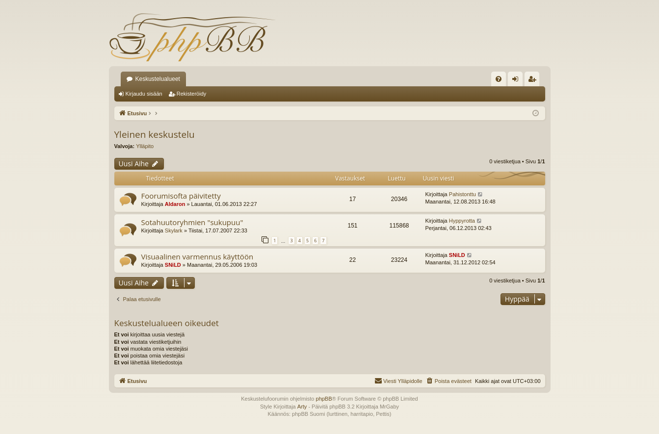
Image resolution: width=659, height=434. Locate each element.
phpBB (324, 399)
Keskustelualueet (157, 79)
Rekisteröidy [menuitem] (534, 81)
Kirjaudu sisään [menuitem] (517, 81)
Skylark (174, 230)
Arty (302, 406)
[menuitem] (498, 79)
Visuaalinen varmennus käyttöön (197, 256)
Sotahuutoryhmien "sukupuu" (192, 222)
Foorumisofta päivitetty (181, 196)
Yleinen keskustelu (154, 134)
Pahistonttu (462, 194)
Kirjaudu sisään (144, 94)
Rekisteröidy (192, 94)
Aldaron (175, 204)
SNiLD (173, 265)
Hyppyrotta (462, 221)
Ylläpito (145, 146)
